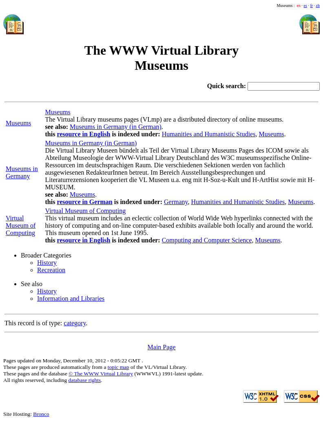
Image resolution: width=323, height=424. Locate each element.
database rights (85, 380)
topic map (118, 367)
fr (311, 5)
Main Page (162, 347)
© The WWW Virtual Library (101, 374)
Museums (58, 112)
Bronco (41, 414)
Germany (176, 201)
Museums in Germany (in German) (116, 126)
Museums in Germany (22, 172)
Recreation (51, 269)
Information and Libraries (70, 298)
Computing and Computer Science (207, 240)
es (305, 5)
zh (318, 5)
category (75, 323)
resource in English (83, 134)
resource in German (84, 201)
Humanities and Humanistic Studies (209, 134)
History (47, 262)
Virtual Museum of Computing (20, 225)
